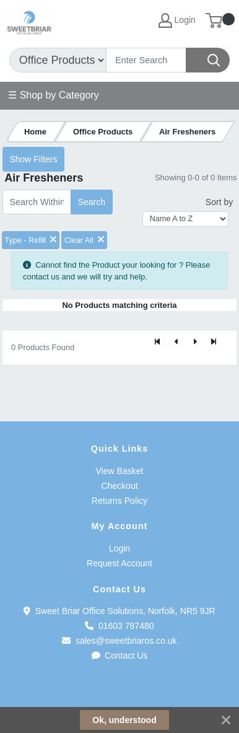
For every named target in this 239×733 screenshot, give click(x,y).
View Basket (120, 471)
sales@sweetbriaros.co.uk (119, 641)
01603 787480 (119, 626)
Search (91, 202)
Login (119, 548)
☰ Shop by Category (53, 95)
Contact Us (120, 656)
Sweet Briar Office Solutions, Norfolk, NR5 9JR (119, 611)
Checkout (119, 486)
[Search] (146, 60)
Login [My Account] (177, 20)
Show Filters (33, 159)
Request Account (119, 563)
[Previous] (176, 342)
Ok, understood (124, 720)
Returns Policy (119, 501)
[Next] (195, 342)
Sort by (219, 202)
